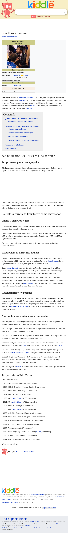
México (32, 106)
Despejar (60, 12)
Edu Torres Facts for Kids (25, 451)
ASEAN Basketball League (19, 352)
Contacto (53, 528)
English (47, 16)
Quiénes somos (26, 528)
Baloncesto (17, 85)
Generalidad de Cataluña (19, 306)
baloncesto (22, 100)
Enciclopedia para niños (9, 36)
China (60, 345)
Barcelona (17, 75)
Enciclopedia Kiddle (37, 494)
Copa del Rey (28, 283)
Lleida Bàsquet (52, 261)
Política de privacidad (40, 528)
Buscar (64, 12)
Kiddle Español (6, 528)
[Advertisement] (34, 24)
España (26, 75)
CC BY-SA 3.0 (34, 522)
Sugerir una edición (49, 508)
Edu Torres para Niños (10, 502)
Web (33, 16)
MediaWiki (27, 526)
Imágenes (40, 16)
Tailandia (29, 108)
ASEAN (38, 432)
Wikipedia (59, 524)
